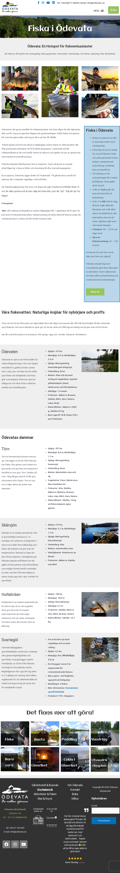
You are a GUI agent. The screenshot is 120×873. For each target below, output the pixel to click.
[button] (97, 11)
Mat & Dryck (45, 798)
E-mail (94, 805)
